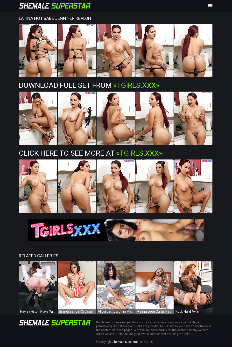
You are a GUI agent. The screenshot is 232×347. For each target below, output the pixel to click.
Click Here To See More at (90, 153)
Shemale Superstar (125, 342)
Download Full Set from (89, 85)
